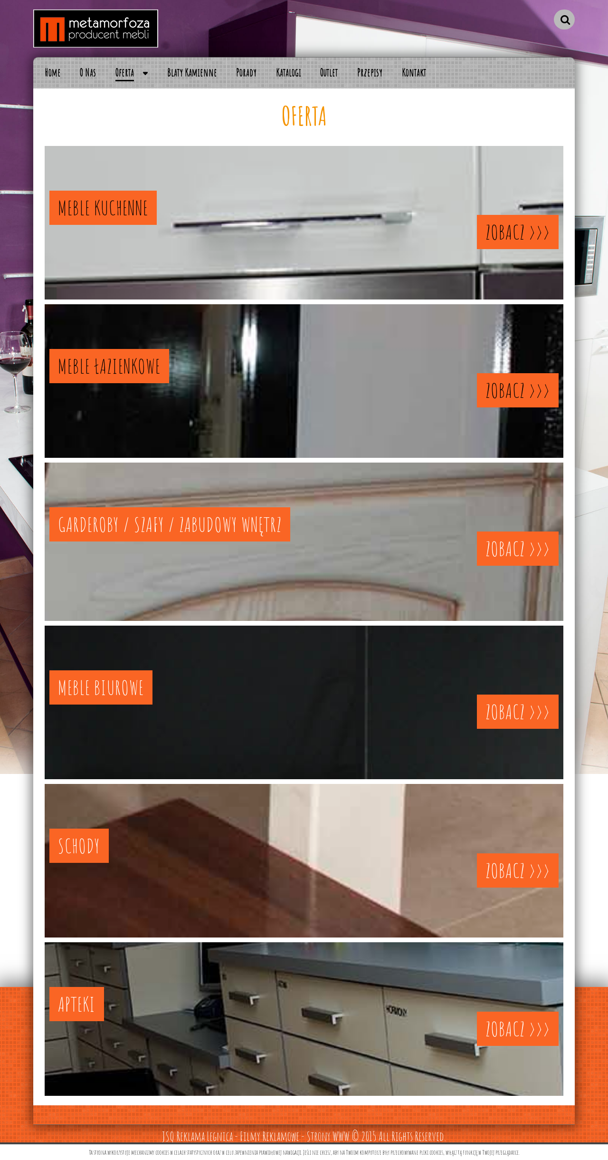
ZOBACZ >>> (517, 232)
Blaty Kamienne (192, 72)
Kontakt (414, 72)
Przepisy (369, 72)
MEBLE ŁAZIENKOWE (109, 366)
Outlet (329, 72)
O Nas (88, 72)
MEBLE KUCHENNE (103, 207)
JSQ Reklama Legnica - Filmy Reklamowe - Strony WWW (256, 1136)
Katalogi (288, 72)
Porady (246, 72)
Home (53, 72)
